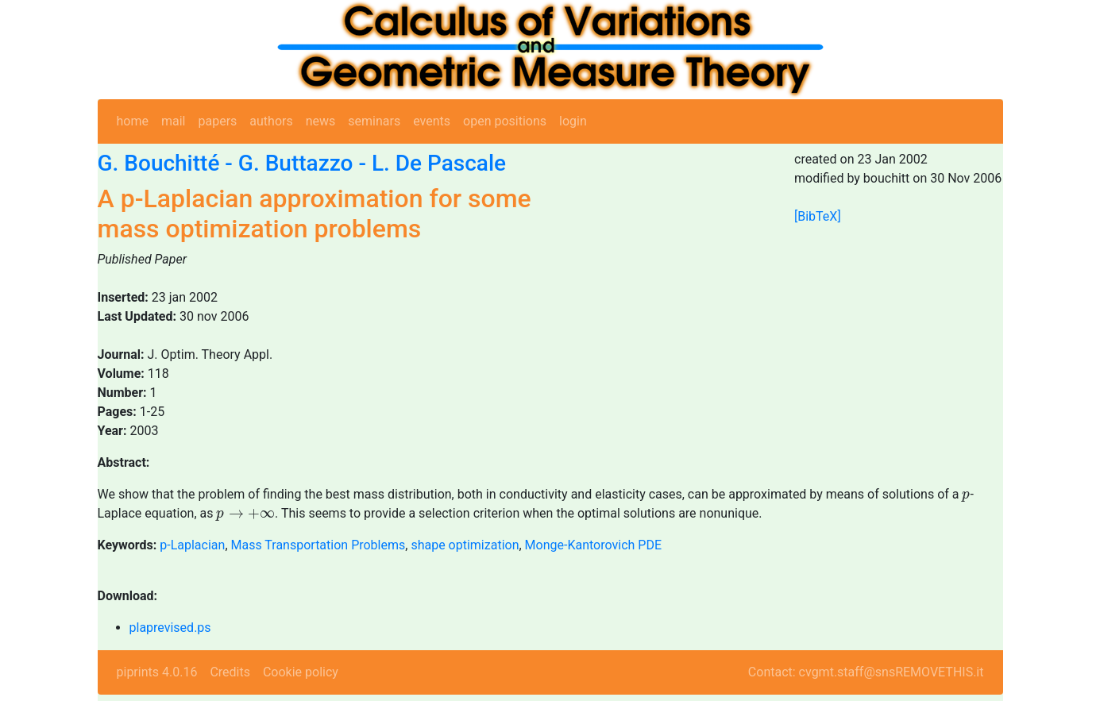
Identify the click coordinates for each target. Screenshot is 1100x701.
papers (217, 121)
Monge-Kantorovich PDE (593, 545)
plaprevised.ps (170, 627)
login (573, 121)
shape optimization (465, 545)
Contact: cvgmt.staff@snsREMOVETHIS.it (866, 672)
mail (173, 121)
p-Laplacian (192, 545)
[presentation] (966, 497)
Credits (230, 672)
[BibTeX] (817, 216)
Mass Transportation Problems (318, 545)
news (321, 121)
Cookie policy (300, 672)
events (431, 121)
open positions (504, 121)
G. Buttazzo (295, 163)
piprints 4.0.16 (157, 672)
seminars (374, 121)
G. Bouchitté (159, 163)
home (133, 121)
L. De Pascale (439, 163)
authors (270, 121)
